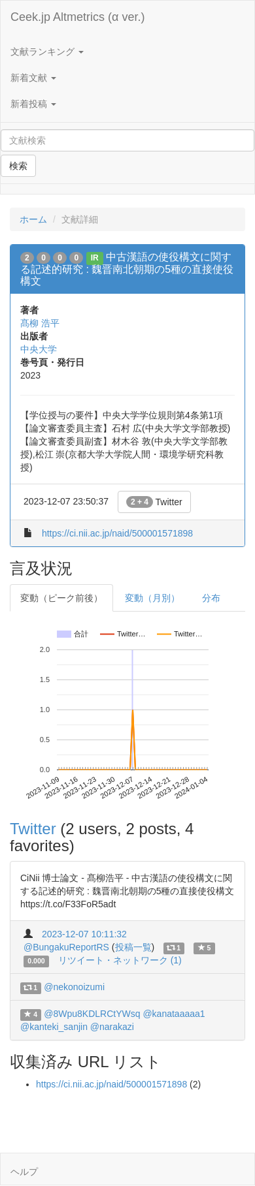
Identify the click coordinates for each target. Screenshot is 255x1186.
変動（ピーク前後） (61, 598)
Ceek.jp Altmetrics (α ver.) (77, 16)
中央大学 (38, 349)
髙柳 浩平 (40, 323)
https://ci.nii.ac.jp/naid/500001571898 (117, 533)
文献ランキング (47, 51)
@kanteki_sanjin (54, 1027)
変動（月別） (152, 598)
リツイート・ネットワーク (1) (120, 960)
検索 (18, 166)
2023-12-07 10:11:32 (84, 934)
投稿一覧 (133, 947)
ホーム (33, 219)
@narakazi (112, 1027)
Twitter (154, 502)
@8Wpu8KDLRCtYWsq (92, 1013)
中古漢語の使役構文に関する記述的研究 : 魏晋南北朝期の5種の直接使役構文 (126, 269)
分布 (211, 598)
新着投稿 (33, 104)
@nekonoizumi (74, 987)
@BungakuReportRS (66, 947)
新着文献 (33, 77)
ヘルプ (24, 1171)
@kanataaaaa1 (174, 1013)
